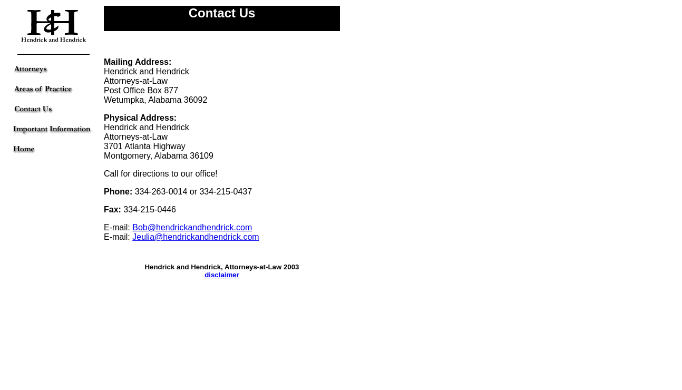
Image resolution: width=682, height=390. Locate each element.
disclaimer (221, 275)
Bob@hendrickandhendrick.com (192, 227)
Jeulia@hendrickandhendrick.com (195, 236)
